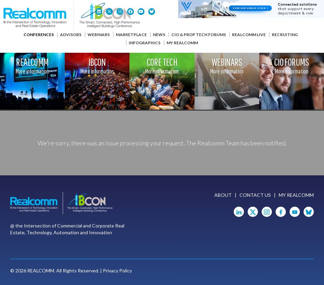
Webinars (99, 34)
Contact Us (255, 195)
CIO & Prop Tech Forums (198, 34)
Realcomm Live (249, 34)
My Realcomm (182, 42)
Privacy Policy (117, 270)
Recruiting (285, 34)
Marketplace (131, 34)
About (223, 195)
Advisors (70, 34)
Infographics (144, 42)
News (159, 34)
